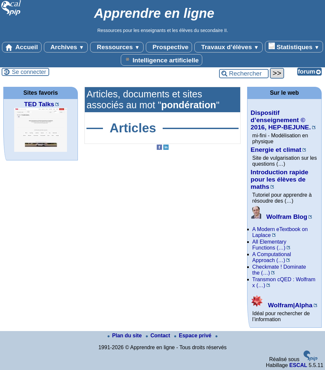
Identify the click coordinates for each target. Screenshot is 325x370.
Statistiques (294, 46)
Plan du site (125, 335)
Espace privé (193, 335)
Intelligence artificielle (161, 60)
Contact (159, 335)
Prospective (168, 47)
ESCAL (298, 365)
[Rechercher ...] (244, 73)
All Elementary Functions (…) (269, 245)
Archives (66, 47)
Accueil (22, 47)
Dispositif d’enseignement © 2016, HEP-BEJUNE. (281, 120)
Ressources (117, 47)
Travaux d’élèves (228, 47)
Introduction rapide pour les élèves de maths (280, 179)
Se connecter (29, 72)
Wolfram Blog (279, 216)
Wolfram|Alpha (281, 305)
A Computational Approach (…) (271, 257)
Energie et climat (276, 149)
